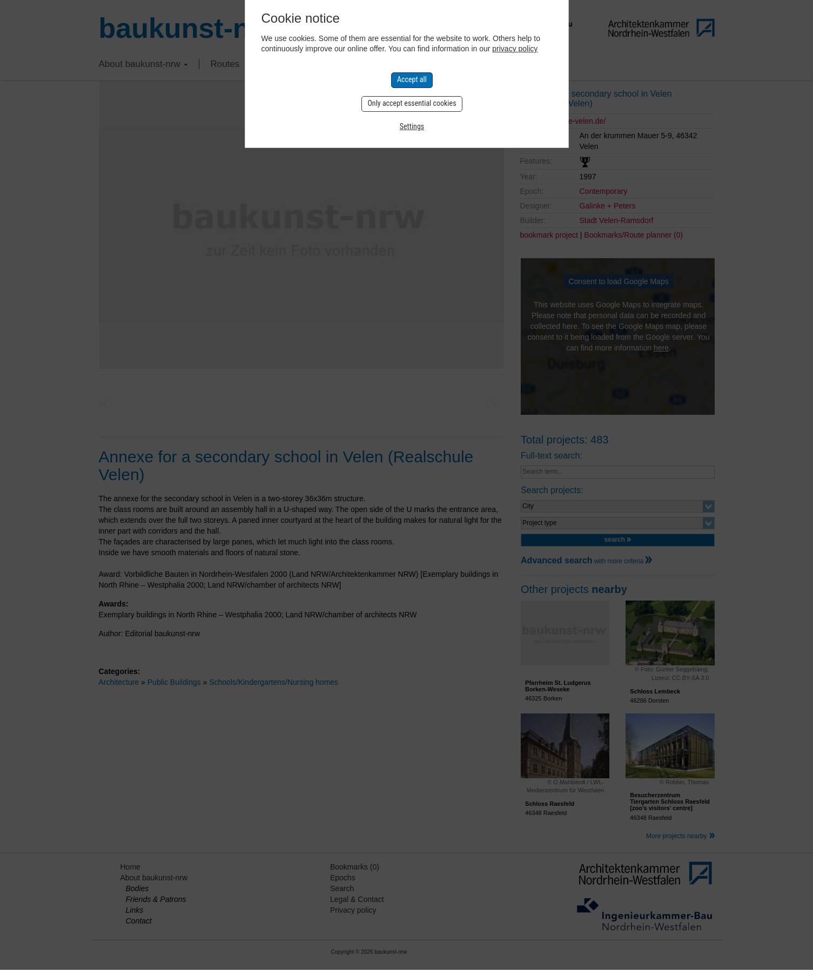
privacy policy (514, 48)
